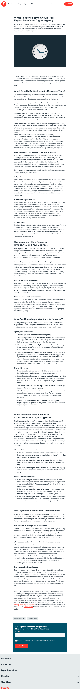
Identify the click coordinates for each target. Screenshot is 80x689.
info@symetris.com (9, 663)
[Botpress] (75, 682)
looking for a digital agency (24, 605)
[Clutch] (57, 682)
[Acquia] (40, 682)
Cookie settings (7, 676)
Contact (69, 4)
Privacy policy (5, 685)
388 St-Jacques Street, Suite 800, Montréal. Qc (56, 661)
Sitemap (21, 683)
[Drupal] (31, 682)
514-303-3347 (7, 661)
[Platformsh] (66, 682)
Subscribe (21, 645)
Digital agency (32, 618)
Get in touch (28, 607)
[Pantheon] (48, 682)
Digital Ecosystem (19, 618)
